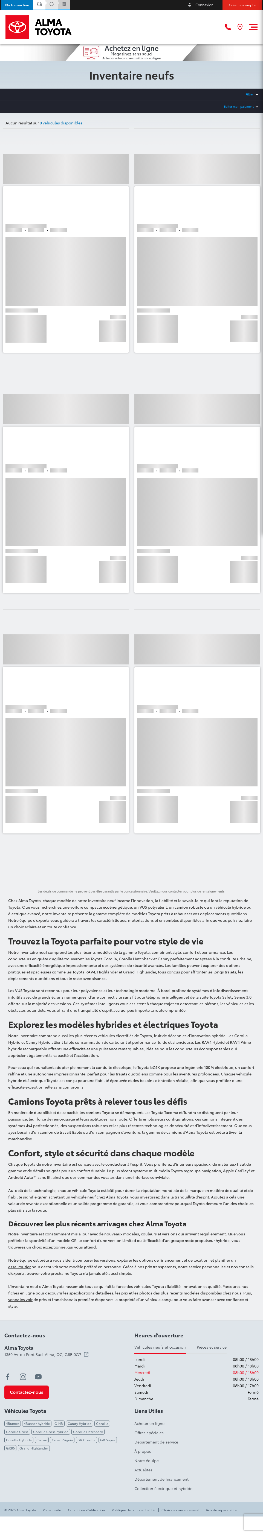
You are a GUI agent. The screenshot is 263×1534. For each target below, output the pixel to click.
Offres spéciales (149, 1432)
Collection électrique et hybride (163, 1488)
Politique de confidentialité (133, 1510)
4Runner (12, 1423)
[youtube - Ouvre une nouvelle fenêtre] (38, 1376)
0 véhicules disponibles (61, 123)
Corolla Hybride (19, 1439)
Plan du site (52, 1510)
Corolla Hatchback (88, 1431)
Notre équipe (20, 1260)
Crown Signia (62, 1439)
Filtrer (249, 94)
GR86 (10, 1448)
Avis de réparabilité (221, 1510)
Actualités (143, 1469)
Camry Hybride (79, 1423)
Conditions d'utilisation (86, 1510)
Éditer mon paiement (239, 106)
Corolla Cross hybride (50, 1431)
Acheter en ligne (149, 1423)
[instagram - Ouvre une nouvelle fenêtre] (23, 1376)
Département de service (156, 1442)
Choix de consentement (180, 1510)
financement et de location (184, 1260)
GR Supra (107, 1439)
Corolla (102, 1423)
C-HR (58, 1423)
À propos (142, 1451)
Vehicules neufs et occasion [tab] (160, 1347)
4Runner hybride (37, 1423)
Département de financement (161, 1479)
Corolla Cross (17, 1431)
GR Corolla (86, 1439)
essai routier (19, 1266)
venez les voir (20, 1299)
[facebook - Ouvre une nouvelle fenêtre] (7, 1376)
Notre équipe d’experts (29, 920)
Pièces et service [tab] (212, 1347)
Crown (41, 1439)
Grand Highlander (33, 1448)
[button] (17, 5)
